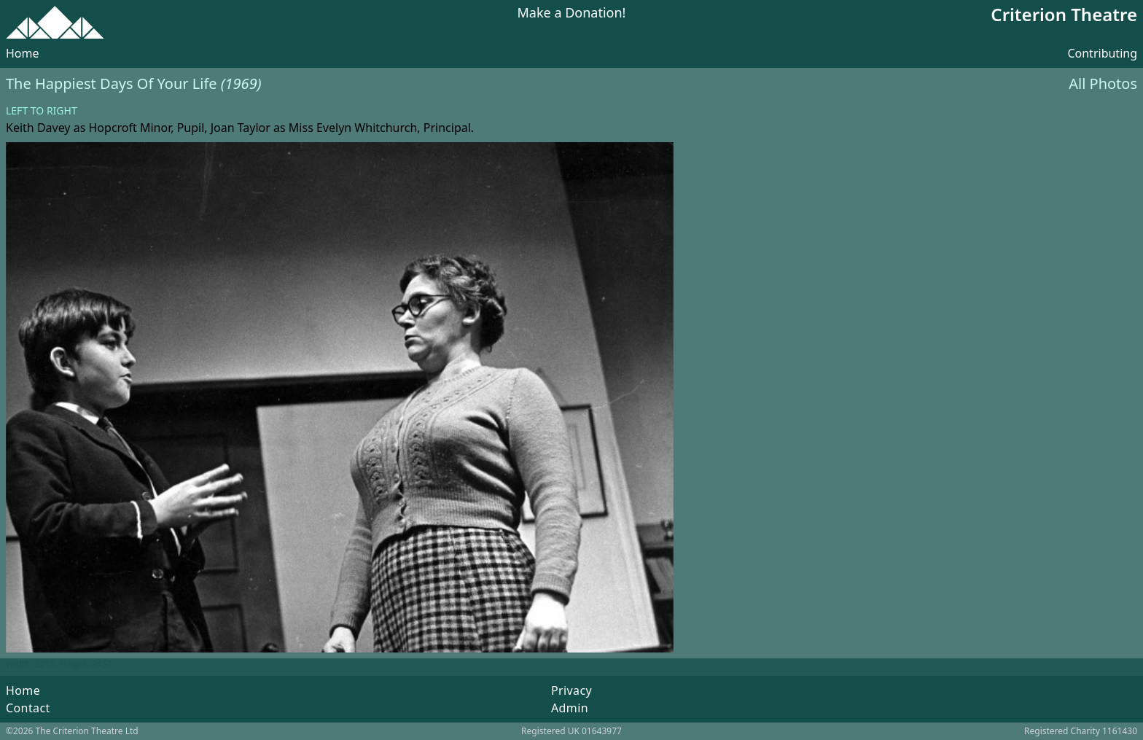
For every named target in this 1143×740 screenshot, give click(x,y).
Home (22, 53)
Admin (569, 708)
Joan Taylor (240, 128)
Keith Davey (38, 128)
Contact (28, 708)
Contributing (1102, 53)
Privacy (571, 690)
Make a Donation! (572, 13)
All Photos (1103, 83)
